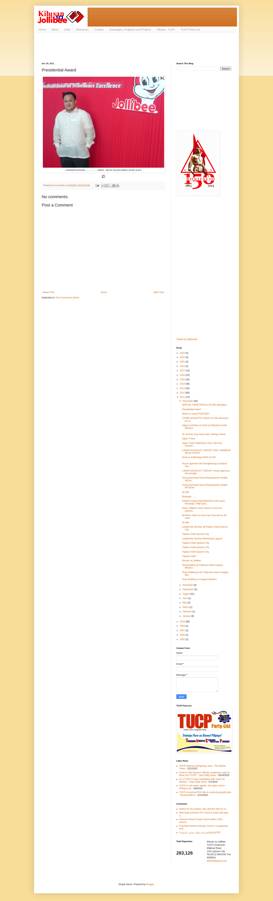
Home (42, 29)
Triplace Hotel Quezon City (195, 534)
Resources (82, 29)
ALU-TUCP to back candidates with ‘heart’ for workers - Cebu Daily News (202, 780)
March (186, 607)
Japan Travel (188, 438)
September (188, 589)
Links (67, 29)
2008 (183, 626)
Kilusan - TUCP (166, 29)
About (54, 29)
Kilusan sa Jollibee (191, 560)
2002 (183, 639)
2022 (183, 357)
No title (185, 492)
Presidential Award (191, 409)
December (188, 401)
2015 (183, 379)
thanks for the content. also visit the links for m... (203, 809)
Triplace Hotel (189, 556)
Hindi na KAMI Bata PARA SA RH (199, 457)
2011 (183, 397)
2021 (183, 361)
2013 (183, 388)
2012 (183, 392)
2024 (183, 353)
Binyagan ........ (189, 496)
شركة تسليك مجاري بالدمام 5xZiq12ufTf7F (200, 832)
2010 (183, 621)
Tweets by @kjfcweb (186, 339)
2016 (183, 375)
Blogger (150, 884)
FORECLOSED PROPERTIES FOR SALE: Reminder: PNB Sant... (203, 502)
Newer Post (48, 292)
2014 (183, 383)
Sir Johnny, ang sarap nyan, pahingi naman (204, 434)
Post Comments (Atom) (67, 297)
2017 (183, 370)
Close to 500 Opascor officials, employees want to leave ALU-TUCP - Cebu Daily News (204, 774)
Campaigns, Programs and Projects (130, 29)
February (187, 611)
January (187, 616)
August (186, 594)
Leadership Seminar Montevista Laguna (202, 538)
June (185, 598)
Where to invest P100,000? (195, 413)
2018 (183, 366)
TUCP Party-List (190, 29)
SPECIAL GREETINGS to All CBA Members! (204, 405)
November (188, 585)
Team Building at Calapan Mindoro (199, 579)
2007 (183, 630)
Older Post (158, 292)
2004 (183, 635)
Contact (99, 29)
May (185, 602)
